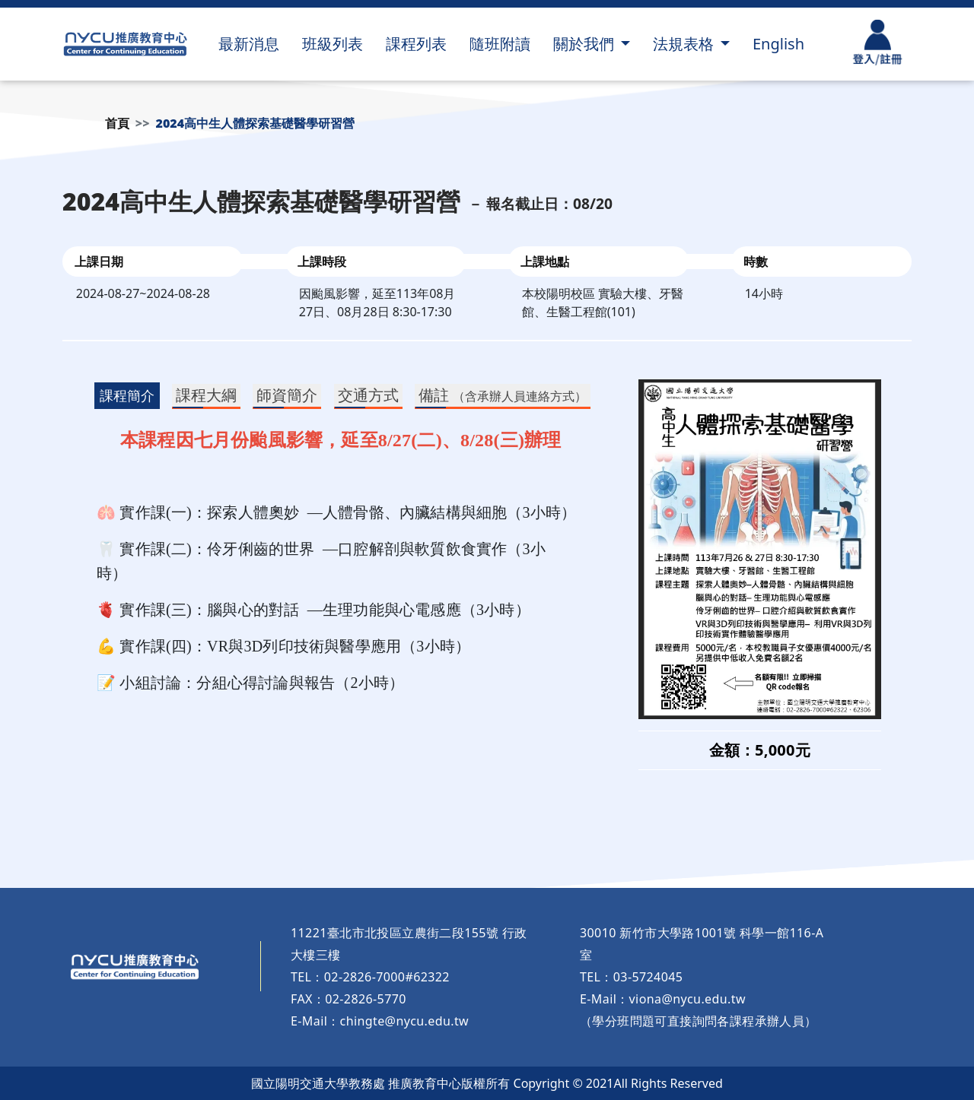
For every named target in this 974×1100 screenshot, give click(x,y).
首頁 (117, 123)
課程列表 (416, 43)
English (778, 43)
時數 (755, 261)
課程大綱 (206, 395)
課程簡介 (127, 395)
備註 (503, 395)
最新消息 (248, 43)
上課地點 (544, 261)
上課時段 (322, 261)
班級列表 (332, 43)
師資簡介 (286, 395)
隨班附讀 (499, 43)
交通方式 (368, 395)
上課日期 (99, 261)
